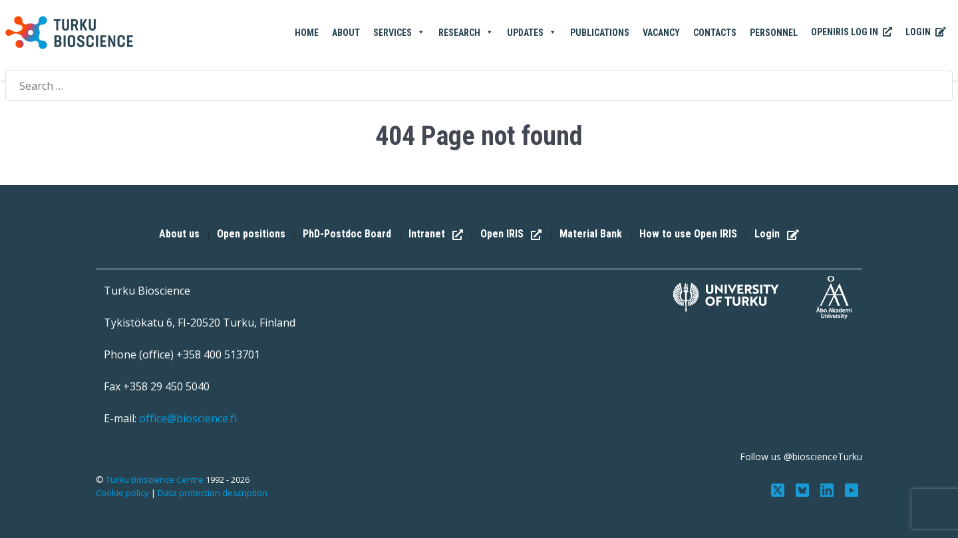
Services (399, 32)
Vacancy (661, 32)
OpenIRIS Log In (851, 32)
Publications (599, 32)
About (346, 32)
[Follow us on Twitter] (779, 488)
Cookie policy (122, 493)
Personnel (774, 32)
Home (307, 32)
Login (925, 32)
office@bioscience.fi (188, 418)
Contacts (714, 32)
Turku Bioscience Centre (156, 479)
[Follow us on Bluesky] (804, 488)
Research (466, 32)
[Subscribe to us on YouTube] (851, 488)
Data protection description (212, 493)
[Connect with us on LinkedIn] (828, 488)
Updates (532, 32)
